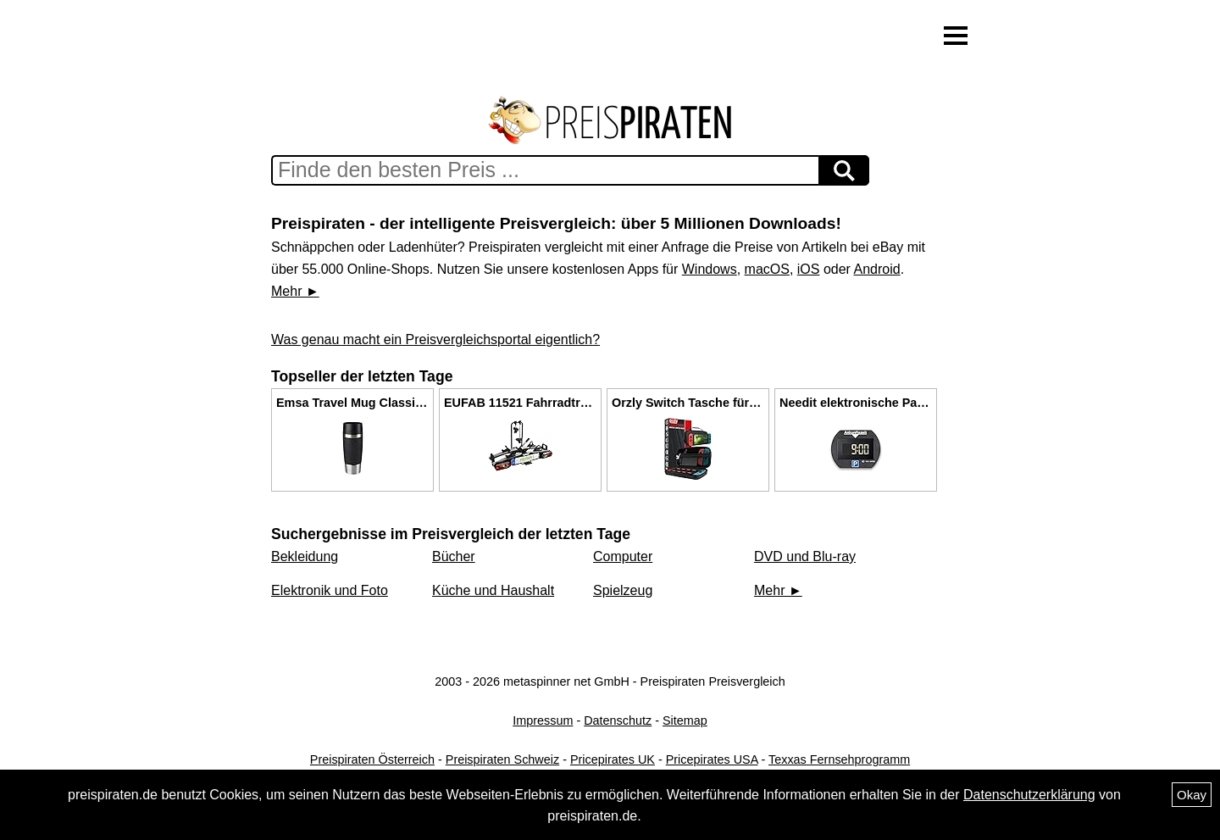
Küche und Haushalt (493, 590)
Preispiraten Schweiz (502, 759)
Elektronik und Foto (329, 590)
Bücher (453, 556)
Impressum (543, 720)
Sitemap (685, 720)
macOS (767, 269)
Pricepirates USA (712, 759)
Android (876, 269)
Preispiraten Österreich (372, 759)
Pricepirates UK (612, 759)
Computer (622, 556)
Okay (1191, 794)
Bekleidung (304, 556)
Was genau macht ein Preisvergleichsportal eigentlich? (435, 339)
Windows (709, 269)
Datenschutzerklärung (1029, 794)
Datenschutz (618, 720)
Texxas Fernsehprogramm (839, 759)
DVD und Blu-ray (805, 556)
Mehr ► (295, 291)
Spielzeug (622, 590)
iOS (808, 269)
